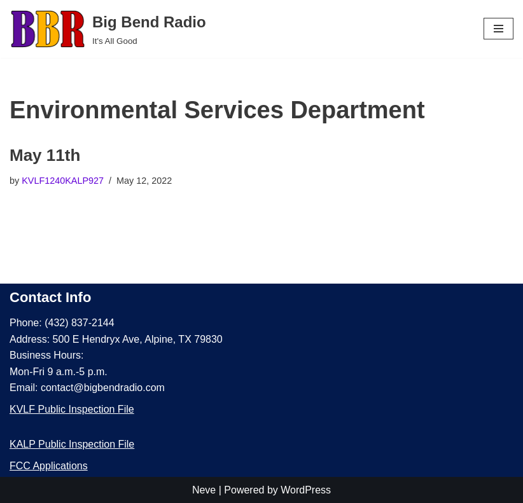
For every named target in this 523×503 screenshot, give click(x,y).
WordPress (306, 490)
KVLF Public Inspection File (72, 409)
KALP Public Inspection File (72, 444)
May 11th (45, 155)
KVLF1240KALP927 (63, 181)
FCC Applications (49, 465)
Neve (204, 490)
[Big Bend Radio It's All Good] (108, 29)
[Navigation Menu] (498, 28)
